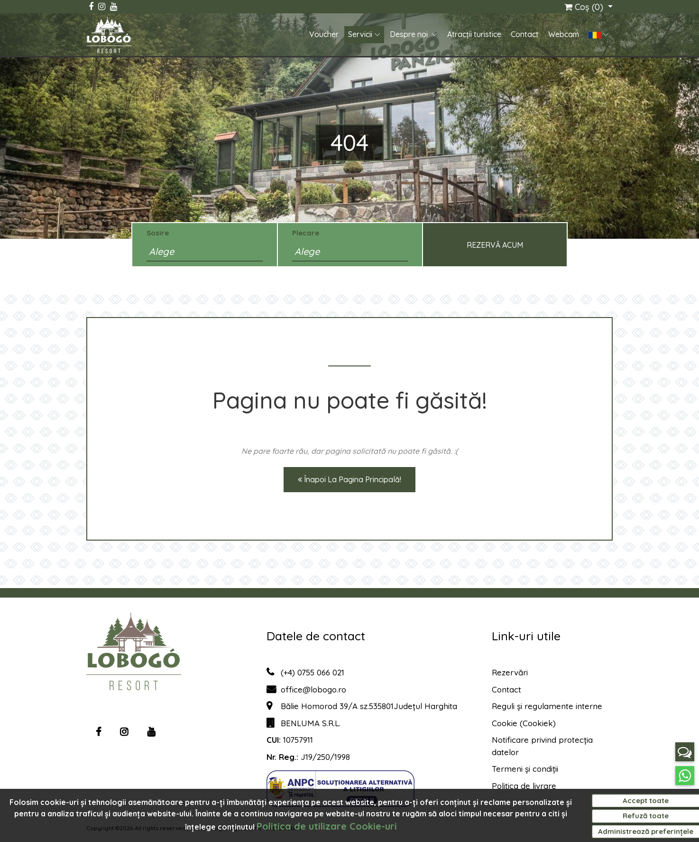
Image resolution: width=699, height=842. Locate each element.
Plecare (305, 232)
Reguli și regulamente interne (547, 706)
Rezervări (510, 672)
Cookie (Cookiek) (524, 723)
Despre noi (410, 34)
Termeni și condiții (525, 769)
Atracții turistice (474, 34)
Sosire (158, 232)
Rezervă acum (495, 245)
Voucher (324, 34)
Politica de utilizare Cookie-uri (327, 826)
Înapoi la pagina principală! (349, 479)
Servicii (360, 34)
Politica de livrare (524, 786)
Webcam (563, 34)
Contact (525, 34)
